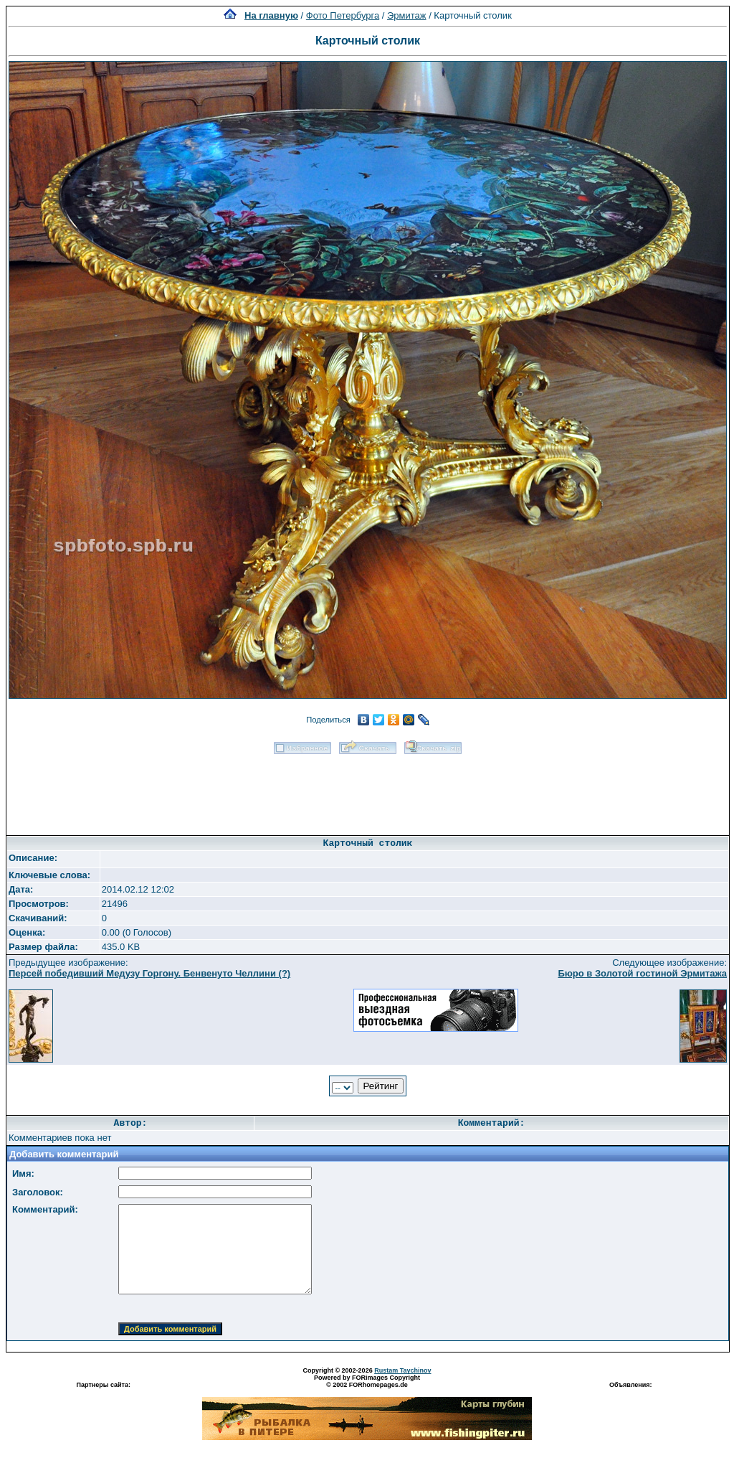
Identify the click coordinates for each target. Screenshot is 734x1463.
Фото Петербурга (342, 15)
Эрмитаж (406, 15)
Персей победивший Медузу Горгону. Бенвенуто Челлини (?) (149, 973)
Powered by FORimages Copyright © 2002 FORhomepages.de (367, 1381)
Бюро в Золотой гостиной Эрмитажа (642, 973)
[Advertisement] (368, 790)
